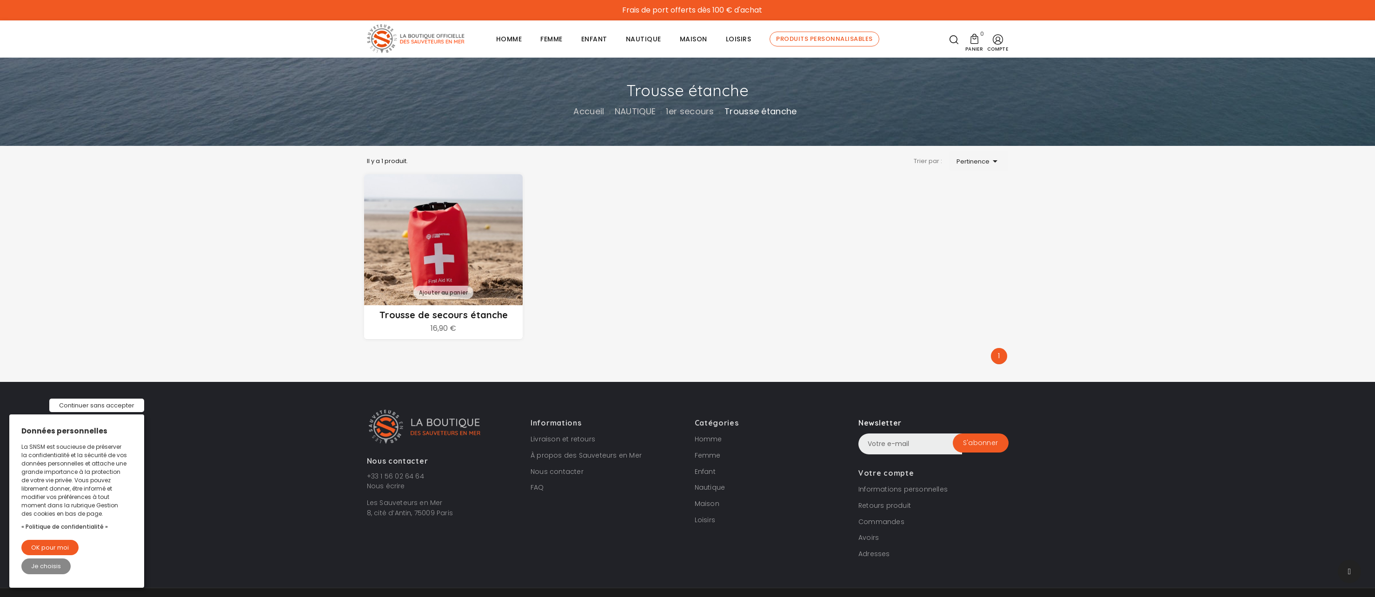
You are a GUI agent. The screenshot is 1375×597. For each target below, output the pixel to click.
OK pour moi (50, 547)
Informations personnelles (903, 488)
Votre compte (886, 472)
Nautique (710, 487)
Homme (708, 438)
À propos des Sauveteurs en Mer (586, 454)
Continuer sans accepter (96, 405)
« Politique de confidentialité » (64, 527)
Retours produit (884, 505)
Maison (707, 503)
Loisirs (705, 519)
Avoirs (868, 537)
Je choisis (46, 566)
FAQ (537, 487)
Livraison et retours (563, 438)
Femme (708, 454)
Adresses (874, 553)
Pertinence (979, 161)
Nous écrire (386, 485)
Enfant (705, 470)
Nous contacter (557, 470)
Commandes (881, 520)
